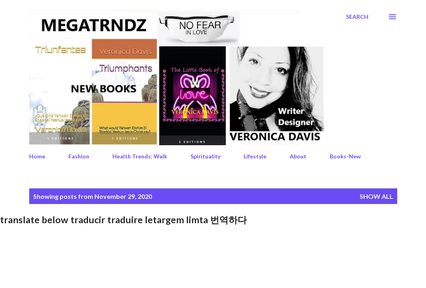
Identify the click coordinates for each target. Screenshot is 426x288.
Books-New (345, 156)
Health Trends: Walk (139, 156)
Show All (376, 196)
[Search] (357, 17)
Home (37, 156)
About (298, 156)
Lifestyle (255, 156)
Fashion (78, 156)
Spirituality (205, 156)
